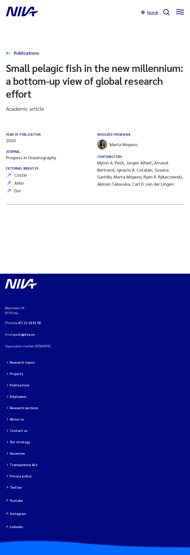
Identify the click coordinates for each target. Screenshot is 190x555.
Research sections (24, 408)
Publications (26, 53)
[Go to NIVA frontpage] (71, 12)
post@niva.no (24, 334)
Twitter (16, 487)
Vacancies (17, 453)
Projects (16, 374)
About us (17, 419)
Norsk (149, 12)
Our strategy (20, 442)
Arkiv (19, 183)
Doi (17, 190)
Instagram (18, 513)
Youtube (16, 500)
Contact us (18, 430)
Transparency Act (24, 465)
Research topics (22, 362)
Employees (18, 396)
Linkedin (16, 527)
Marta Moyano (117, 144)
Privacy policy (20, 476)
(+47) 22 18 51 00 (28, 323)
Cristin (20, 175)
